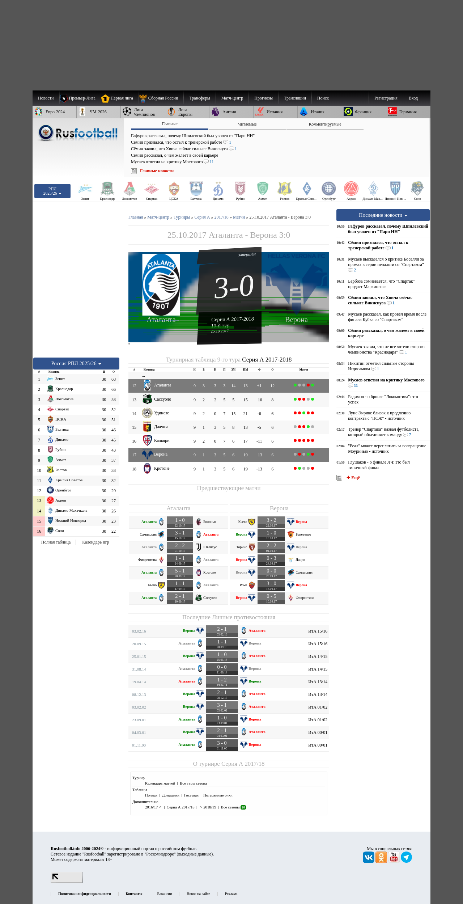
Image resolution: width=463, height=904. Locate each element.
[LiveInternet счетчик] (66, 881)
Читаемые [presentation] (247, 124)
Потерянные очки (218, 795)
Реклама (231, 894)
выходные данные (195, 854)
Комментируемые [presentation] (325, 124)
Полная (151, 795)
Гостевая (191, 795)
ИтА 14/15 (317, 656)
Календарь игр (95, 542)
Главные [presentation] (170, 123)
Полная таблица (56, 542)
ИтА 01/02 (317, 707)
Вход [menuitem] (413, 98)
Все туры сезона (193, 783)
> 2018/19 (207, 807)
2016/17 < (153, 807)
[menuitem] (161, 98)
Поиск (323, 98)
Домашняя (170, 795)
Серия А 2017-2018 (232, 319)
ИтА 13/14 (317, 681)
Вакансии (164, 894)
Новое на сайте (198, 894)
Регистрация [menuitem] (386, 98)
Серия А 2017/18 (242, 763)
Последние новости (383, 215)
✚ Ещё (352, 477)
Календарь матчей (160, 783)
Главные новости (157, 170)
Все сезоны (233, 807)
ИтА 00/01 (317, 732)
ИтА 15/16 (317, 631)
